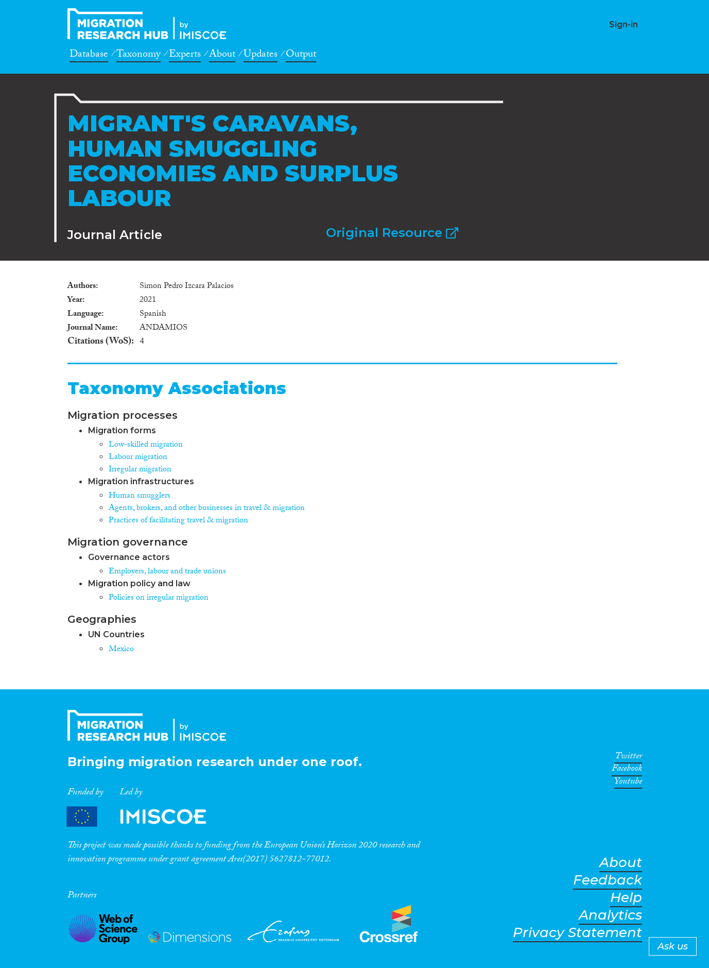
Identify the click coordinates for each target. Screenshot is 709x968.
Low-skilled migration (146, 445)
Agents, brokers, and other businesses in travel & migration (207, 509)
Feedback (607, 880)
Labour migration (138, 458)
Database (89, 55)
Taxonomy (138, 55)
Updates (261, 55)
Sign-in (623, 24)
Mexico (121, 650)
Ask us (673, 946)
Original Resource (392, 232)
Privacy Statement (577, 933)
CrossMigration (149, 23)
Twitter (628, 758)
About (222, 55)
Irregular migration (140, 470)
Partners (145, 816)
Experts (185, 55)
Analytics (610, 915)
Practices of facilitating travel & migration (178, 521)
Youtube (628, 783)
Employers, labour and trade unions (167, 572)
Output (301, 55)
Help (626, 898)
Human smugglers (139, 496)
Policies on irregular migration (159, 598)
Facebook (627, 770)
